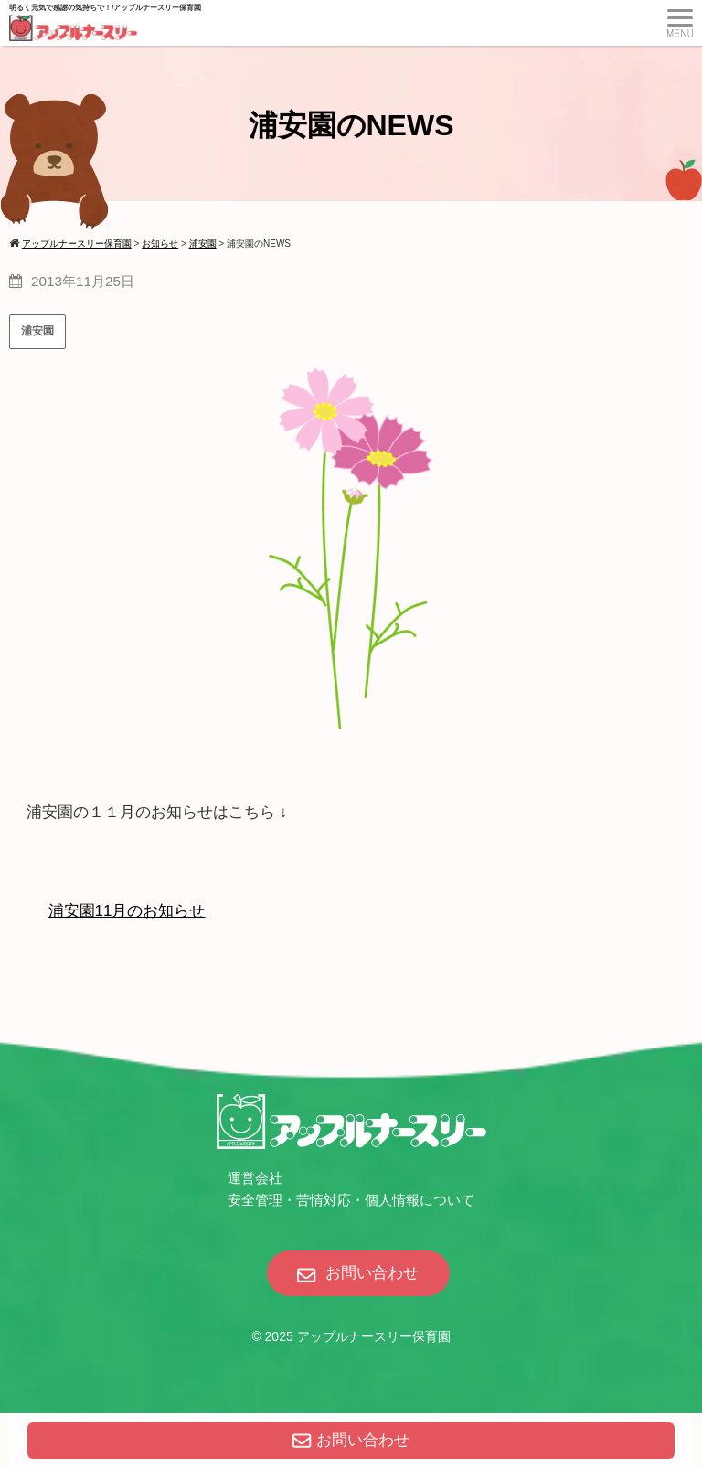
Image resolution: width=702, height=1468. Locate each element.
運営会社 (255, 1178)
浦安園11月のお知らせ (127, 911)
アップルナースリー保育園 (374, 1336)
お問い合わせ (351, 1440)
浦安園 (37, 330)
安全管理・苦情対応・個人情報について (351, 1199)
